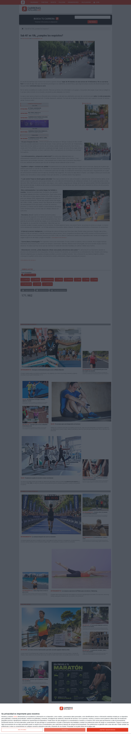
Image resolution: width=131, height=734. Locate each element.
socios (15, 716)
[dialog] (65, 719)
